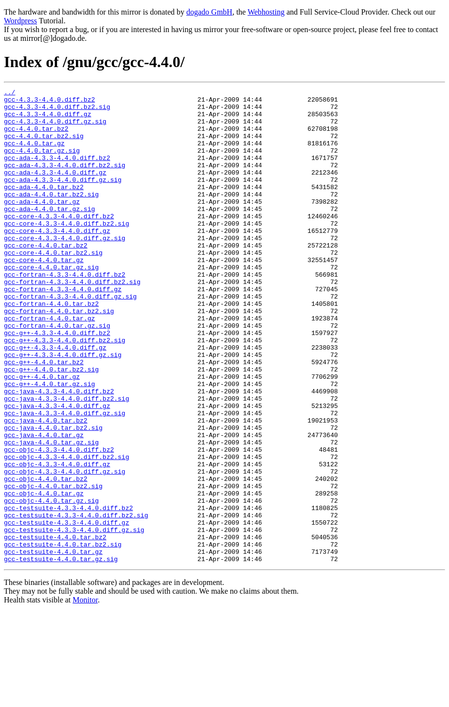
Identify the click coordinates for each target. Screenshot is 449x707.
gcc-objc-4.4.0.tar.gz (44, 574)
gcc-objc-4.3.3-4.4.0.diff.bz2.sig (66, 531)
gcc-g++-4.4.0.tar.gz (42, 434)
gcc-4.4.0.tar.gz (34, 154)
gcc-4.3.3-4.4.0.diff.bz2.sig (57, 110)
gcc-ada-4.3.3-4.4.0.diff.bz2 (57, 172)
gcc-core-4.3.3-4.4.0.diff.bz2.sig (66, 251)
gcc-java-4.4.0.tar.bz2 (46, 487)
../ (9, 93)
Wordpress (20, 21)
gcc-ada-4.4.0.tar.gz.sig (49, 233)
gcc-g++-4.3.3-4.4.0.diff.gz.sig (63, 408)
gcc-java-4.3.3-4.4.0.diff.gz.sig (65, 478)
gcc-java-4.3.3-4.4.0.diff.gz (57, 469)
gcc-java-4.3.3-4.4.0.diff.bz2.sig (66, 461)
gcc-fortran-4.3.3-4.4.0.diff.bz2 (65, 312)
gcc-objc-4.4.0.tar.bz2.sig (53, 566)
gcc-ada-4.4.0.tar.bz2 (44, 207)
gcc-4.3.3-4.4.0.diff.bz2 (49, 102)
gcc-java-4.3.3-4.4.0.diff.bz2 (59, 452)
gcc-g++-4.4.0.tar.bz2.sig (51, 426)
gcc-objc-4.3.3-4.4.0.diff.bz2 (59, 522)
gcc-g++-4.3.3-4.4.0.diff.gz (55, 399)
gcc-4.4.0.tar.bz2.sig (44, 145)
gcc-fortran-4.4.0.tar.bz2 (51, 347)
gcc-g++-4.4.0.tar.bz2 (44, 417)
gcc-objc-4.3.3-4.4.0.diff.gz (57, 539)
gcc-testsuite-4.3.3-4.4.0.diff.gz (66, 609)
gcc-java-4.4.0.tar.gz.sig (51, 513)
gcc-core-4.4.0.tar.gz (44, 294)
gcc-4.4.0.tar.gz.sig (42, 163)
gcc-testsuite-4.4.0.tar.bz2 (55, 627)
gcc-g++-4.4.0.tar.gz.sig (49, 443)
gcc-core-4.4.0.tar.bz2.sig (53, 286)
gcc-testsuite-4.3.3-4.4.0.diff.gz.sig (74, 618)
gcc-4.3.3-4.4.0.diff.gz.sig (55, 128)
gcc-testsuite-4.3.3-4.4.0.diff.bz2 (68, 592)
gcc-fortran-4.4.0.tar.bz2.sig (59, 356)
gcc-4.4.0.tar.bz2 (36, 137)
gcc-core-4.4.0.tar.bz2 (46, 277)
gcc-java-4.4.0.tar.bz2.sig (53, 496)
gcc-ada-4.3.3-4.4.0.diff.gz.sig (63, 198)
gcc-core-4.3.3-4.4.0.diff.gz (57, 259)
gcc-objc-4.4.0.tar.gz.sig (51, 583)
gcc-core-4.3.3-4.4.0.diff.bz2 (59, 242)
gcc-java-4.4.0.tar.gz (44, 504)
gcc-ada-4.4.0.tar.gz (42, 224)
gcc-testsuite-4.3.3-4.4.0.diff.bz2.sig (76, 601)
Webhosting (266, 12)
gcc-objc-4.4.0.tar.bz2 (46, 557)
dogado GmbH (209, 12)
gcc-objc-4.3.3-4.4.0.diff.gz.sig (65, 548)
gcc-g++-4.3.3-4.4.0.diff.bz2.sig (65, 391)
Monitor (85, 694)
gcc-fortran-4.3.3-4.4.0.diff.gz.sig (70, 338)
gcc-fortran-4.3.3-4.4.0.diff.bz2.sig (72, 321)
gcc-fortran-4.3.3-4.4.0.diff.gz (63, 329)
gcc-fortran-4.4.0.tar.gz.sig (57, 373)
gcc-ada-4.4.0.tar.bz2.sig (51, 216)
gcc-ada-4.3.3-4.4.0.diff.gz (55, 189)
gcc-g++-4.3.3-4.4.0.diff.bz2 (57, 382)
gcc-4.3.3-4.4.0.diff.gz (47, 119)
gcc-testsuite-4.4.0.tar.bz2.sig (63, 636)
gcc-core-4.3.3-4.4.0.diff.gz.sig (65, 268)
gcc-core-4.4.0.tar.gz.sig (51, 303)
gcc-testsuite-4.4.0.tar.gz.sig (61, 653)
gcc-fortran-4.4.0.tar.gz (49, 364)
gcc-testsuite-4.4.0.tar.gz (53, 644)
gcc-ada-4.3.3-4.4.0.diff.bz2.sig (65, 181)
